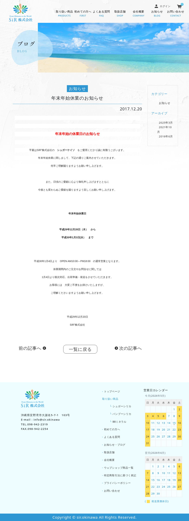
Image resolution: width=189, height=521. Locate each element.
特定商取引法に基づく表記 (120, 475)
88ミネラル (119, 421)
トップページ (112, 391)
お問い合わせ (175, 14)
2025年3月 (166, 123)
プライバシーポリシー (117, 483)
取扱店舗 (120, 14)
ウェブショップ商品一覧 (119, 467)
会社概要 (138, 14)
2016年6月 (166, 137)
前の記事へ (30, 349)
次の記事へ (130, 349)
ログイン (162, 6)
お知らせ (157, 14)
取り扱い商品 (64, 14)
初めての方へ (83, 14)
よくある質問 (101, 14)
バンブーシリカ (122, 414)
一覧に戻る (80, 350)
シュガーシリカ (122, 406)
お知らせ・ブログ (114, 444)
